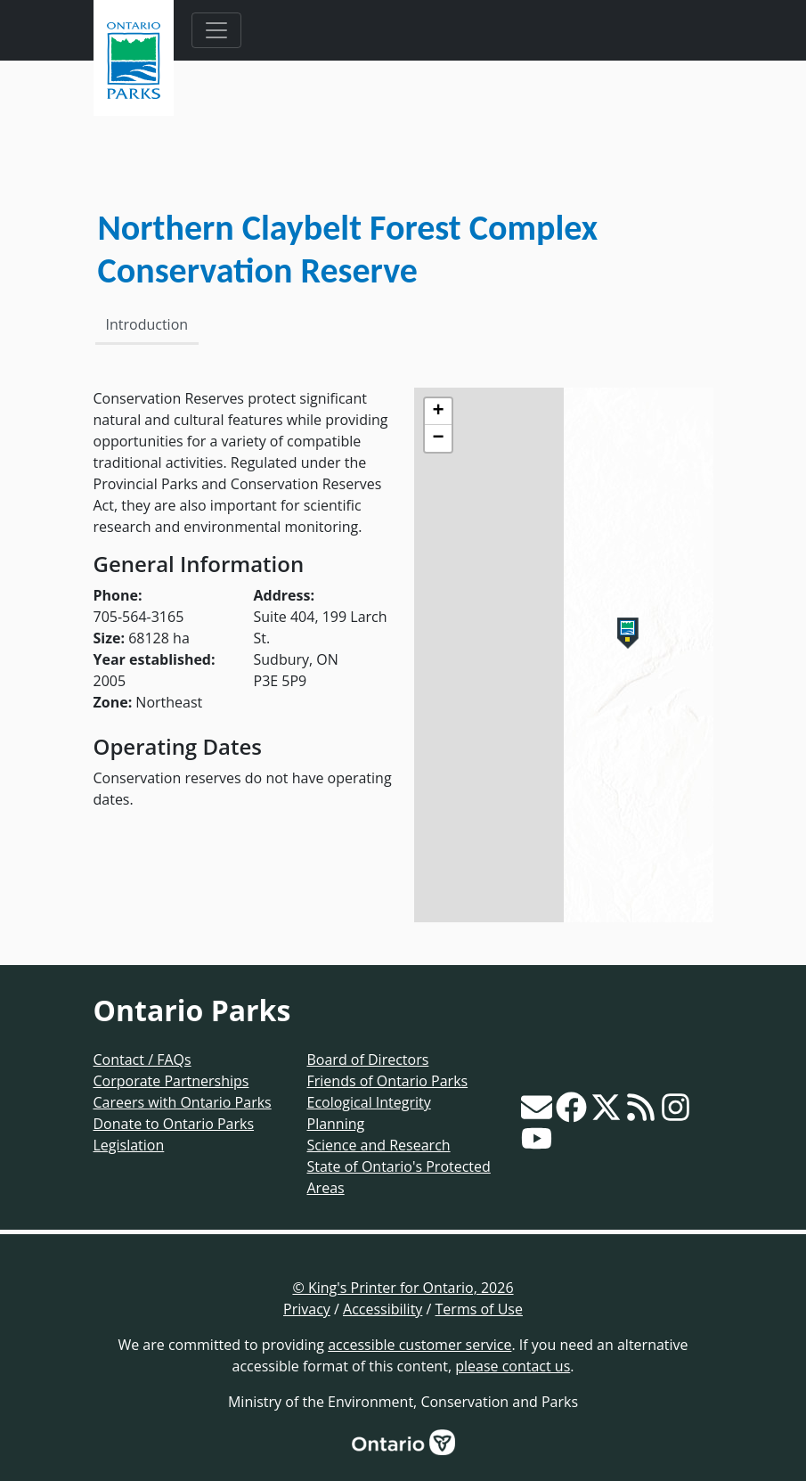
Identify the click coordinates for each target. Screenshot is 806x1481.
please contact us (512, 1366)
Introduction (147, 324)
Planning (336, 1123)
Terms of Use (479, 1309)
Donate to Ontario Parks (174, 1123)
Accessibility (382, 1309)
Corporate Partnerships (171, 1081)
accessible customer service (419, 1344)
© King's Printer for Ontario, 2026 (402, 1287)
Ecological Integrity (369, 1102)
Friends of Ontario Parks (387, 1081)
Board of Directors (368, 1059)
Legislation (129, 1145)
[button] (628, 633)
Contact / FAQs (142, 1059)
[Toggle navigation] (216, 30)
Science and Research (379, 1145)
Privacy (306, 1309)
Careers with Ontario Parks (183, 1102)
